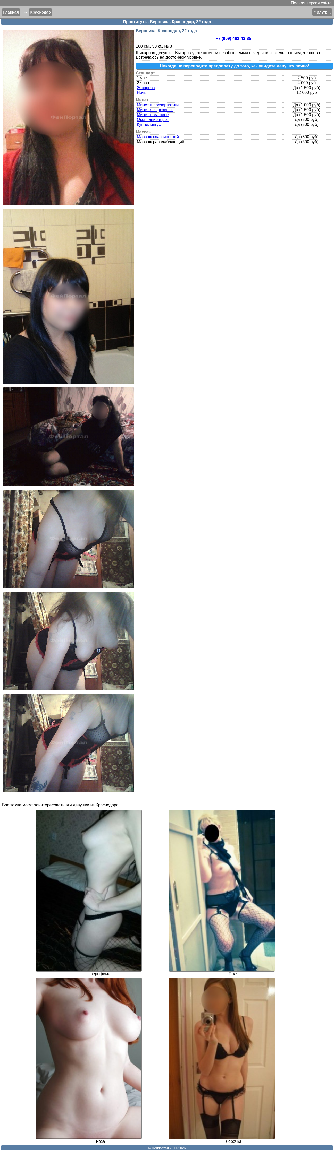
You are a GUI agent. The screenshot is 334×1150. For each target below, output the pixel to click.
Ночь (141, 92)
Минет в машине (153, 115)
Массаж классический (158, 137)
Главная (11, 12)
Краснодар (40, 12)
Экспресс (146, 87)
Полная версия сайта (311, 3)
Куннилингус (149, 124)
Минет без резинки (155, 110)
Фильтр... (322, 12)
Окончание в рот (153, 119)
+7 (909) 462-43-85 (233, 38)
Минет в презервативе (158, 105)
